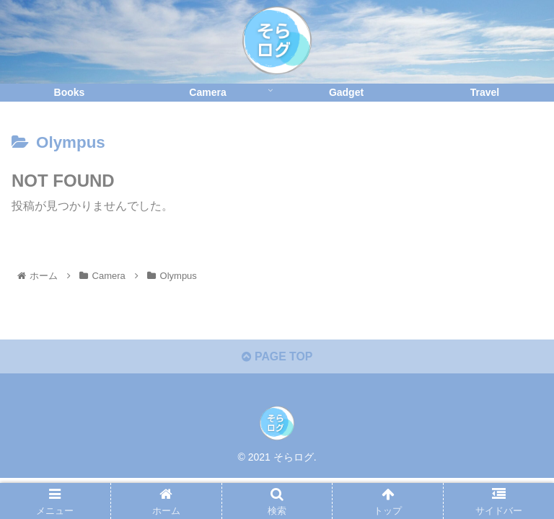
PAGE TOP (277, 357)
